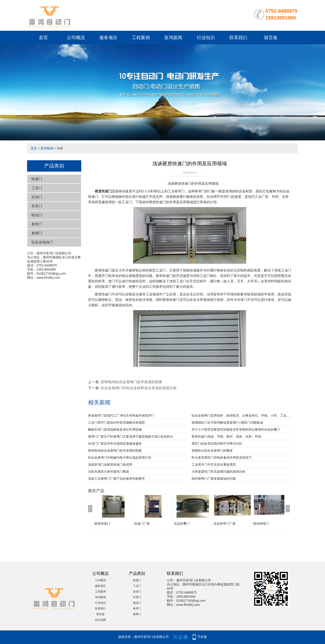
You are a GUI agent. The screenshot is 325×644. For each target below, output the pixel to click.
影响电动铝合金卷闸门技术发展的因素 (131, 382)
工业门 (36, 188)
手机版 (202, 637)
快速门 (36, 179)
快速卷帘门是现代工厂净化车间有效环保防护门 (121, 415)
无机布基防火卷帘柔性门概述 (108, 471)
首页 (43, 37)
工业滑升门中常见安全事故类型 (214, 464)
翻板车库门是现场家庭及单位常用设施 (115, 429)
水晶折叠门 (182, 523)
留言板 (271, 37)
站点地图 (100, 619)
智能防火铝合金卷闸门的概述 (212, 450)
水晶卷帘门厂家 (225, 523)
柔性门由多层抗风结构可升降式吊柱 (217, 443)
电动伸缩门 (261, 523)
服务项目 (108, 37)
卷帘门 (36, 224)
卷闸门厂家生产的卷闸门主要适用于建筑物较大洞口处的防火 (130, 436)
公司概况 (76, 37)
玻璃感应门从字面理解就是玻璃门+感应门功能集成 (227, 422)
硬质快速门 (102, 523)
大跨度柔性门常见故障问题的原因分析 (218, 471)
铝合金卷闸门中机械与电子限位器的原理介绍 (119, 457)
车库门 (36, 206)
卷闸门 (36, 233)
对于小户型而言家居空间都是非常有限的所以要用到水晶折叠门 (236, 429)
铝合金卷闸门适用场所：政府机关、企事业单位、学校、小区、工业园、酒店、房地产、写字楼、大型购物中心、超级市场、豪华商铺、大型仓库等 (241, 415)
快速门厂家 (142, 523)
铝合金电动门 (42, 242)
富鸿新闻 (173, 37)
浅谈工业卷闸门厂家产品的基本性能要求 (116, 478)
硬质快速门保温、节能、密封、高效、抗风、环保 (226, 436)
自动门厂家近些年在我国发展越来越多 (115, 443)
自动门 (36, 197)
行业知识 (206, 37)
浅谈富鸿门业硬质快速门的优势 (110, 464)
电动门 (36, 215)
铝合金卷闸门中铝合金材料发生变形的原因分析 (139, 388)
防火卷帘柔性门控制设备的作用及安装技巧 (222, 457)
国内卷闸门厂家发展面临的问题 (214, 478)
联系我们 (238, 37)
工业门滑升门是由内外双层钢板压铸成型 (116, 422)
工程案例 (141, 37)
